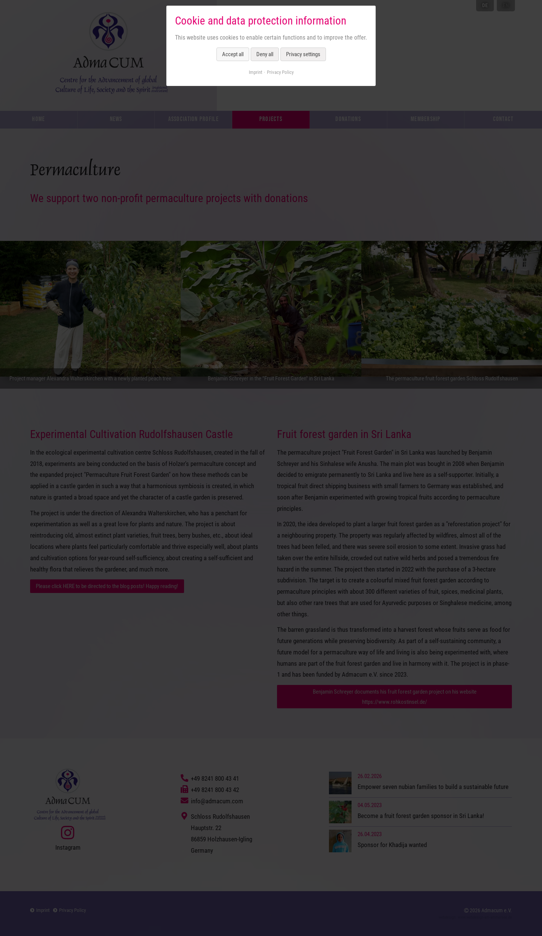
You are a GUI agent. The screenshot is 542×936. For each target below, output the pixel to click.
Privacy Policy (280, 72)
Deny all (264, 54)
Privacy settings (303, 54)
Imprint (255, 72)
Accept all (233, 54)
